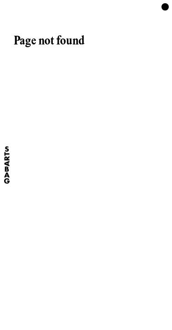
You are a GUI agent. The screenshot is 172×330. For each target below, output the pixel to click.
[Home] (7, 165)
